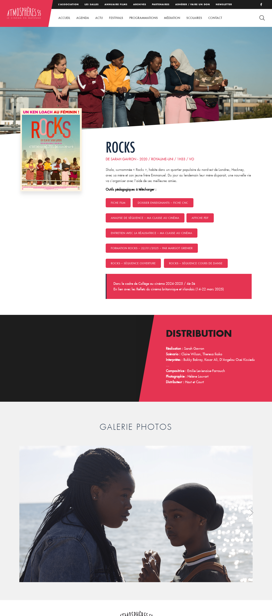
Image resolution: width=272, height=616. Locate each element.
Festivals (116, 18)
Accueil (64, 18)
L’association (68, 4)
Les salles (92, 4)
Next (251, 512)
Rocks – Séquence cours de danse (196, 263)
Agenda (82, 18)
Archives (139, 4)
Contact (215, 18)
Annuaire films (115, 4)
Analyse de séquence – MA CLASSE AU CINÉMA (145, 217)
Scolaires (194, 18)
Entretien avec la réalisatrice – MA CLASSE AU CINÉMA (151, 233)
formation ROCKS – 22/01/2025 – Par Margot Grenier (152, 248)
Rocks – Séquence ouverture (133, 263)
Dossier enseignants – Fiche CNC (163, 202)
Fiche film (118, 202)
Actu (99, 18)
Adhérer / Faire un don (192, 4)
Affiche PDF (200, 217)
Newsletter (224, 4)
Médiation (172, 18)
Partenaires (161, 4)
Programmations (143, 18)
